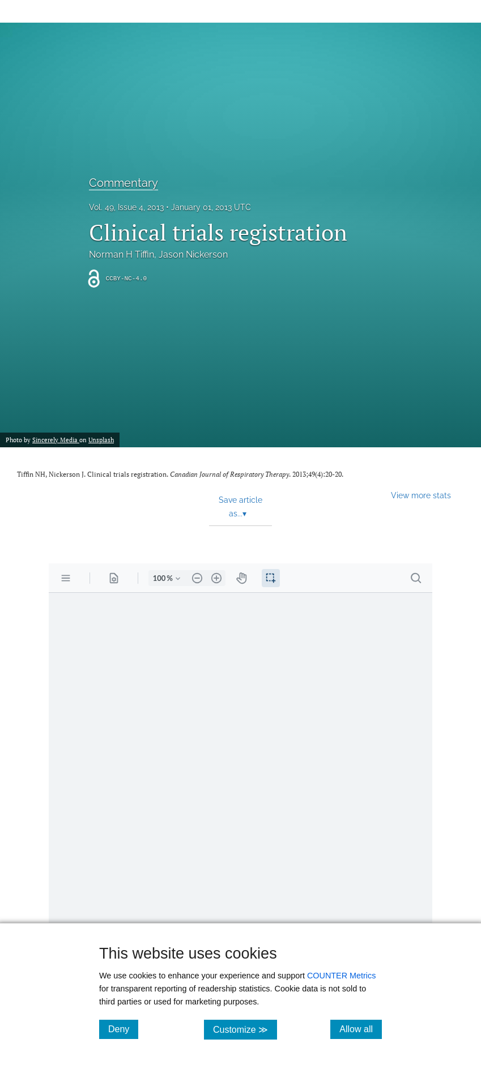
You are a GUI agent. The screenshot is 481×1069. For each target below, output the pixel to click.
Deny (123, 1029)
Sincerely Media (55, 439)
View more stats (421, 495)
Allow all (360, 1029)
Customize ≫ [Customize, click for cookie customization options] (245, 1029)
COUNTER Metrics (341, 975)
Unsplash (101, 439)
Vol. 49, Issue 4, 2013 (126, 207)
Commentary (123, 183)
